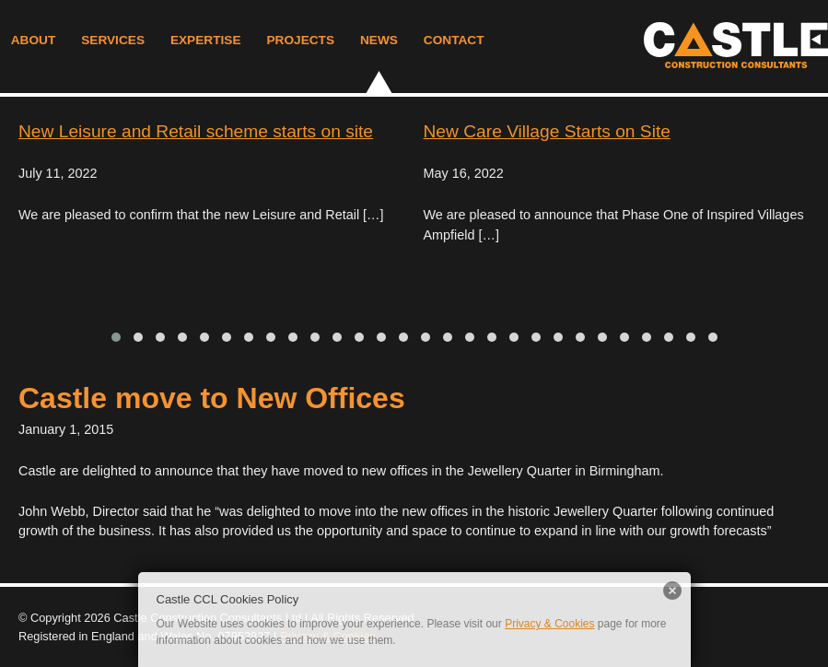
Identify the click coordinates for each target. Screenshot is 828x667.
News (379, 40)
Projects (300, 40)
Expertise (205, 40)
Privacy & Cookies (549, 623)
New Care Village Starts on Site (547, 131)
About (33, 40)
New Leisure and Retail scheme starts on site (195, 131)
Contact (454, 40)
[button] (116, 337)
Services (113, 40)
